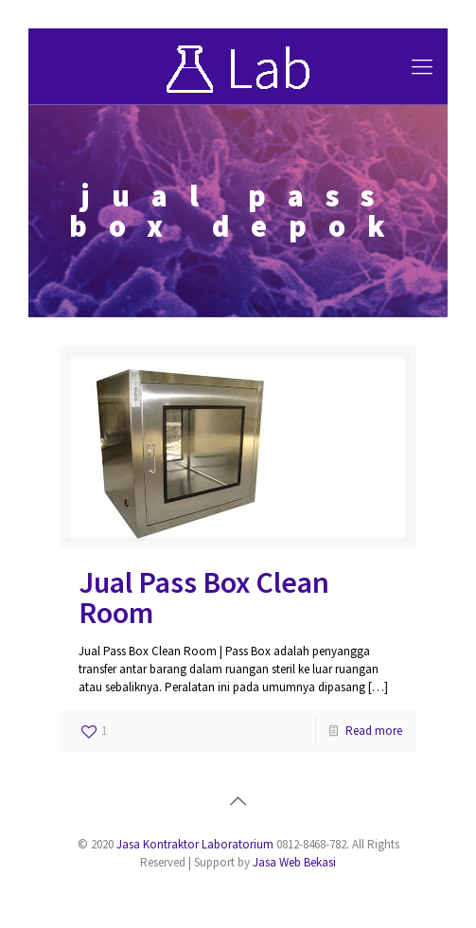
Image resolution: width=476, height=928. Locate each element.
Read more (373, 731)
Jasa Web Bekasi (294, 862)
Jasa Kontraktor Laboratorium (194, 844)
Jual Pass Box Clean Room (204, 597)
